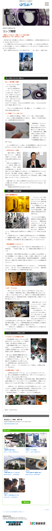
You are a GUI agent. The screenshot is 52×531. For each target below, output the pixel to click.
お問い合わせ (8, 511)
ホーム (4, 511)
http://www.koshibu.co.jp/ (11, 423)
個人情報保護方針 (15, 511)
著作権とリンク (21, 511)
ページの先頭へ (46, 509)
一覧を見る (26, 502)
